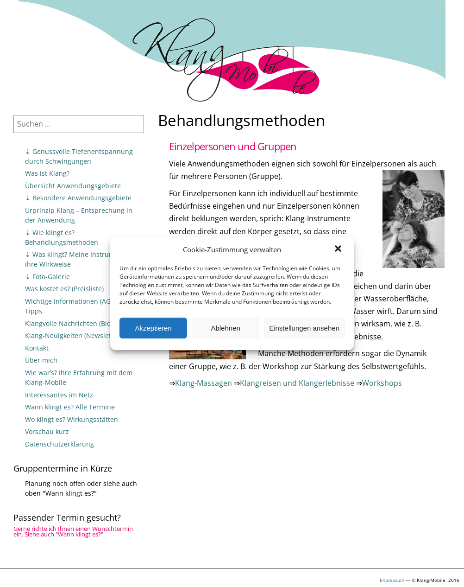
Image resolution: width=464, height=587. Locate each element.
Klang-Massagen (203, 383)
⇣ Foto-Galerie (47, 276)
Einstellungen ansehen (304, 328)
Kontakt (37, 348)
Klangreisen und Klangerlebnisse (297, 383)
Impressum (392, 580)
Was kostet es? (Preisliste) (64, 288)
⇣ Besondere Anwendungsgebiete (78, 197)
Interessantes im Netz (59, 394)
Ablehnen (225, 328)
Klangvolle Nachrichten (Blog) (70, 323)
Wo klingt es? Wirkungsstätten (71, 419)
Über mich (41, 360)
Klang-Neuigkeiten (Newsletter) (73, 335)
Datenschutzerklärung (59, 444)
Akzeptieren (153, 328)
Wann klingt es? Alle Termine (70, 406)
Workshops (382, 383)
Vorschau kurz (47, 431)
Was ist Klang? (47, 173)
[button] (339, 249)
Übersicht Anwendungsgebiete (73, 185)
